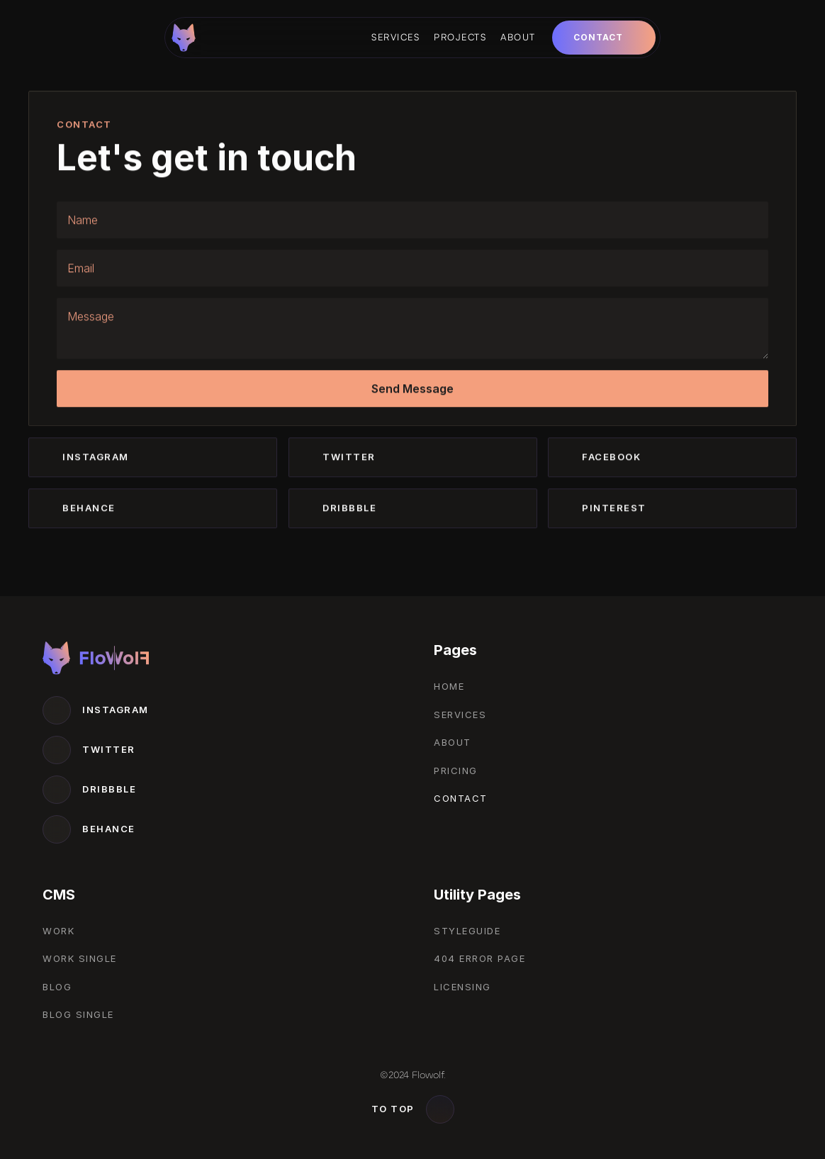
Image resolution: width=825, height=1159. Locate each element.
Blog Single (78, 1014)
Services (395, 37)
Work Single (80, 958)
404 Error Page (479, 958)
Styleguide (467, 930)
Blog (57, 986)
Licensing (462, 986)
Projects (460, 37)
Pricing (456, 770)
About (518, 37)
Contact (461, 798)
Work (58, 930)
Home (449, 686)
